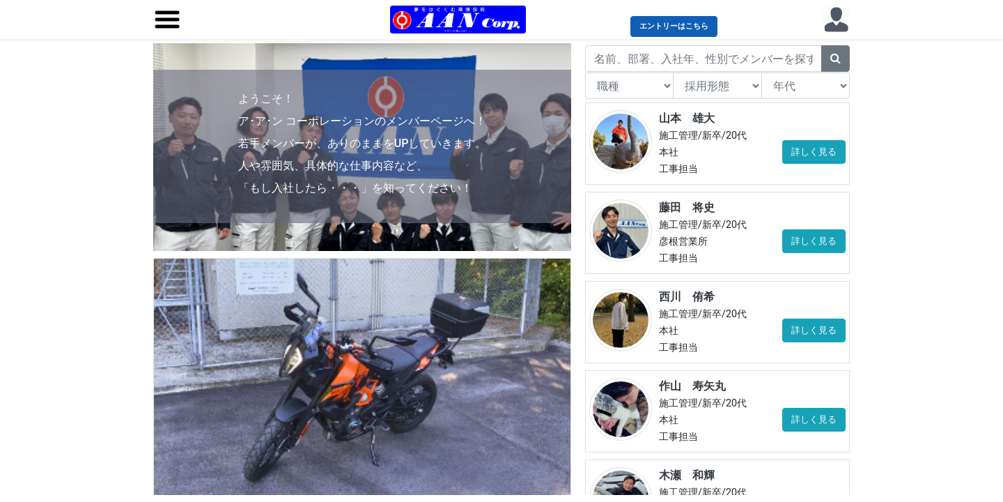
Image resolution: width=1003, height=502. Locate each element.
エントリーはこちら (673, 26)
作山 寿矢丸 (692, 386)
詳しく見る (814, 151)
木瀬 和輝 (687, 475)
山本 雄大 (687, 118)
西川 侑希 (687, 296)
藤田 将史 (687, 207)
